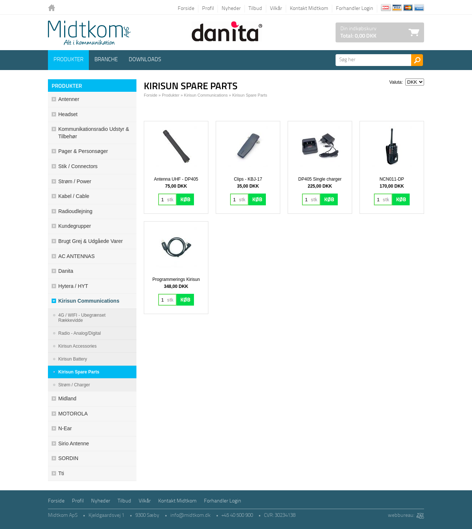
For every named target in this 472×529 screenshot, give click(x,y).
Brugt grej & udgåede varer (90, 241)
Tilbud (255, 8)
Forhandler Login (354, 8)
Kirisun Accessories (77, 346)
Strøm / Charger (74, 384)
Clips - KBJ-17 (248, 179)
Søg (417, 60)
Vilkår (276, 8)
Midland (67, 398)
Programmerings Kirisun (176, 279)
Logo (89, 33)
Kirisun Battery (72, 359)
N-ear (65, 428)
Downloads (145, 60)
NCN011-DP (391, 179)
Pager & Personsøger (83, 151)
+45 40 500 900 (237, 515)
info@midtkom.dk (190, 515)
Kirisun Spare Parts (78, 372)
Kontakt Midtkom (309, 8)
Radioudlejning (75, 211)
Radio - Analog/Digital (79, 333)
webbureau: (401, 515)
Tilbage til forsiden (53, 8)
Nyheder (231, 8)
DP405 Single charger (319, 179)
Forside (186, 8)
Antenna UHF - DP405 (176, 179)
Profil (208, 8)
